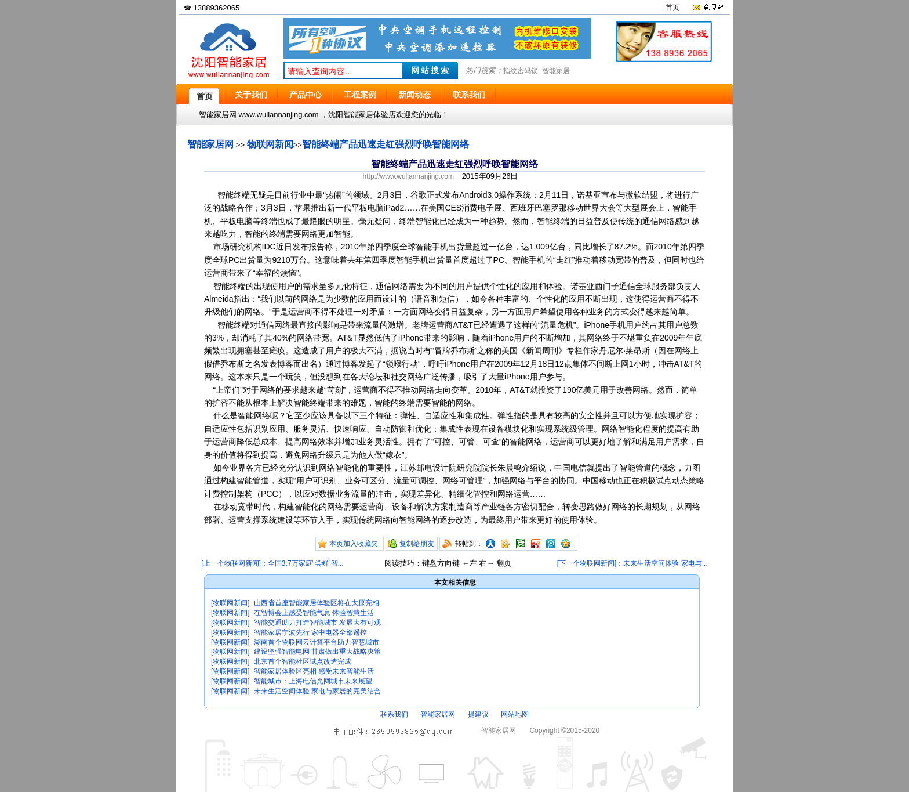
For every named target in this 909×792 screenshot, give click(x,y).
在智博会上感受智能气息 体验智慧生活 (314, 613)
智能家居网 (210, 144)
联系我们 (394, 714)
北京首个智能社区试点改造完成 (302, 661)
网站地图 (515, 714)
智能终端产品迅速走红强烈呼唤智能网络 (385, 144)
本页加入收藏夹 (353, 544)
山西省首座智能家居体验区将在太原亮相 (316, 603)
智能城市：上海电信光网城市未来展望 (313, 681)
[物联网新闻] (230, 603)
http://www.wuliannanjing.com (408, 176)
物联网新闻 (270, 144)
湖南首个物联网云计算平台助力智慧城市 (316, 642)
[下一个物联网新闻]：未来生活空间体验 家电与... (632, 563)
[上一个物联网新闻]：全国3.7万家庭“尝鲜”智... (272, 563)
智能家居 (556, 71)
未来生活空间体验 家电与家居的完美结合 (317, 691)
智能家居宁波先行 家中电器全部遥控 (310, 632)
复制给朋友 (416, 544)
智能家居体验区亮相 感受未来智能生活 (314, 671)
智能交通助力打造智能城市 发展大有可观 (317, 623)
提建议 (478, 714)
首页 (672, 7)
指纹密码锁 (520, 71)
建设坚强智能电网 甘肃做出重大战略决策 (317, 652)
